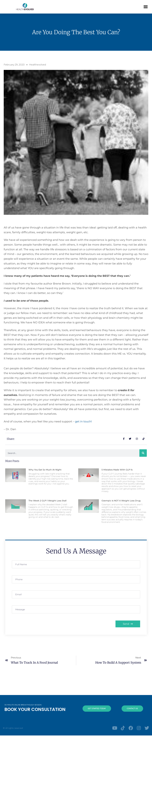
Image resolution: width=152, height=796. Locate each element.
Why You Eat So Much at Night (44, 469)
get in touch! (84, 421)
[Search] (143, 453)
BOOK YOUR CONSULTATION (34, 709)
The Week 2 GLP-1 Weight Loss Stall (47, 500)
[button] (145, 6)
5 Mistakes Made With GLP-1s (117, 469)
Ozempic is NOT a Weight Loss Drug (121, 500)
